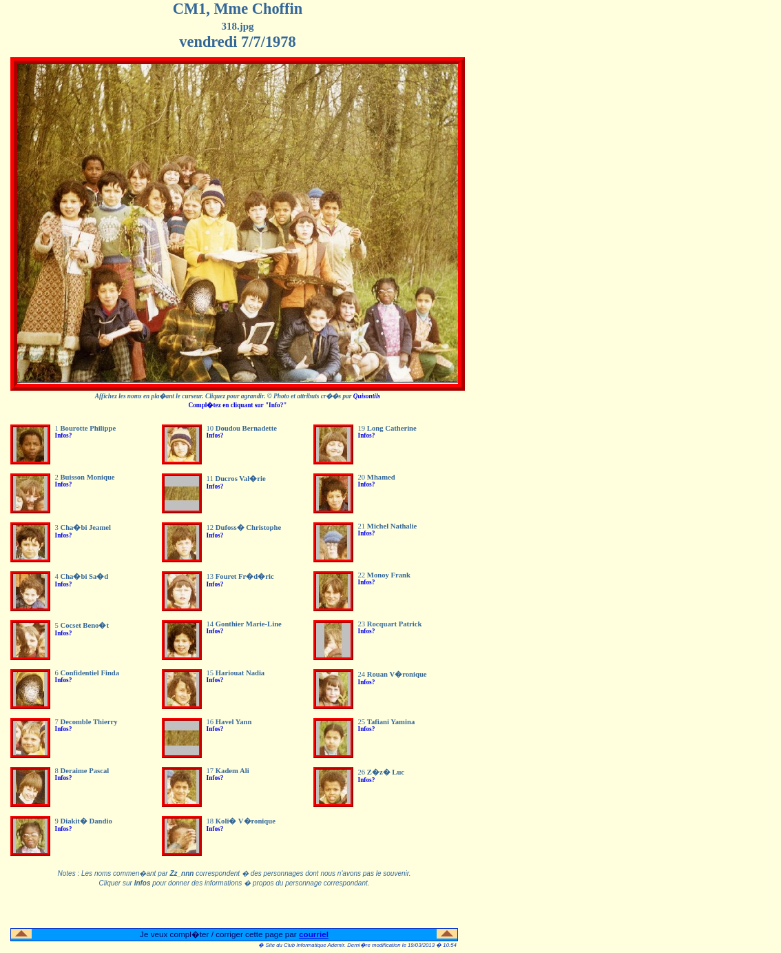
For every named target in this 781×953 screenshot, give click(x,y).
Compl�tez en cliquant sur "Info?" (237, 405)
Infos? (63, 435)
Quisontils (366, 396)
